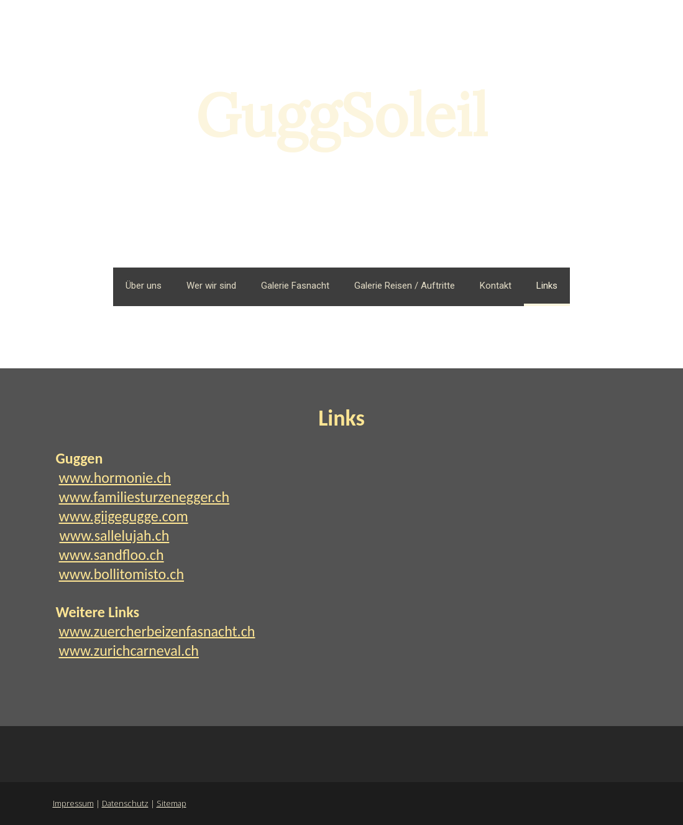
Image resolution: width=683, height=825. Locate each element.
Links (546, 285)
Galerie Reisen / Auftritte (404, 285)
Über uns (144, 285)
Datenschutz (125, 803)
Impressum (73, 803)
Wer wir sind (211, 285)
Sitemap (171, 803)
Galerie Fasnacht (295, 285)
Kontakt (495, 285)
